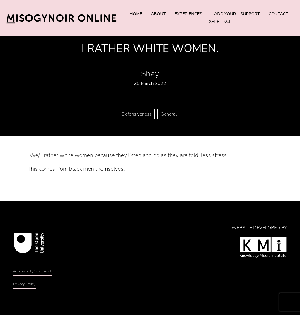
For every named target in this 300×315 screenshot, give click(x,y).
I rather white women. (149, 48)
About (158, 14)
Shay (150, 73)
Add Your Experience (221, 17)
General (169, 114)
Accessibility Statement (32, 271)
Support (250, 14)
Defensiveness (137, 114)
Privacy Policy (24, 284)
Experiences (188, 14)
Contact (278, 14)
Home (135, 14)
